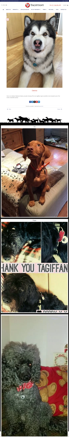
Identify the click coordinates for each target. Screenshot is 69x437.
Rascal (59, 109)
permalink (41, 106)
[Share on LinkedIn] (39, 102)
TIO (34, 127)
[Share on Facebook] (30, 102)
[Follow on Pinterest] (6, 5)
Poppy (34, 220)
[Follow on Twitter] (3, 5)
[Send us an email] (4, 5)
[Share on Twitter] (32, 102)
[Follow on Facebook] (1, 5)
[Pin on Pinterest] (37, 102)
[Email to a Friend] (35, 102)
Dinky (9, 109)
